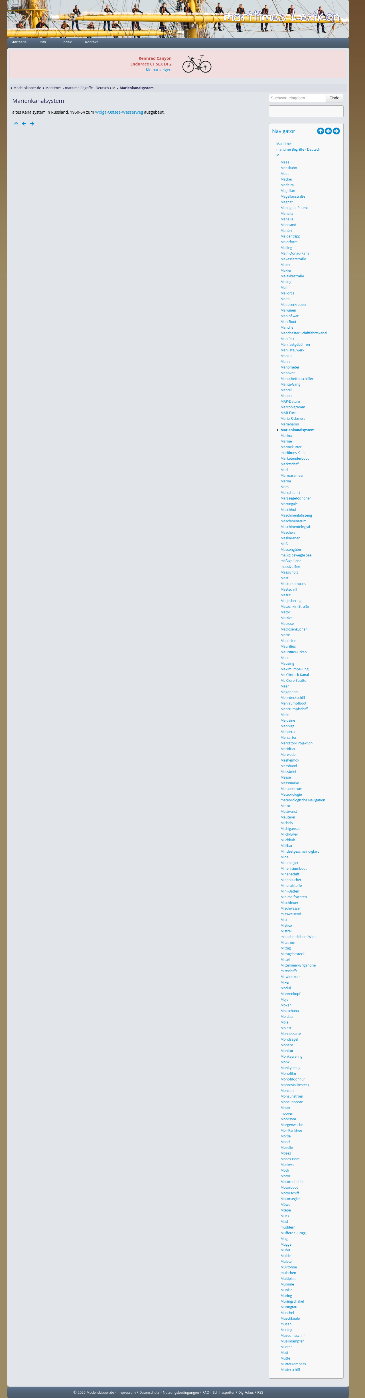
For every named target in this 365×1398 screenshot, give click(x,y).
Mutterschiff (290, 1369)
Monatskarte (291, 1033)
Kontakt (91, 42)
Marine (286, 441)
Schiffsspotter (224, 1392)
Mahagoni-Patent (294, 207)
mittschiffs (289, 971)
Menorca (288, 731)
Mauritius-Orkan (294, 652)
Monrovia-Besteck (295, 1084)
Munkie (287, 1290)
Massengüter (291, 549)
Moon (285, 1107)
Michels (287, 822)
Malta (285, 298)
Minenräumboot (294, 868)
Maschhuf (288, 509)
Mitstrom (288, 942)
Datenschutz (149, 1392)
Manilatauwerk (292, 350)
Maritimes (53, 87)
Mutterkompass (293, 1364)
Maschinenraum (294, 521)
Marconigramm (293, 407)
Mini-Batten (290, 891)
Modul (286, 988)
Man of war (290, 316)
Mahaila (287, 213)
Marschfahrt (290, 492)
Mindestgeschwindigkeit (300, 851)
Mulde (286, 1255)
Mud (284, 1221)
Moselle (287, 1147)
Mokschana (290, 1010)
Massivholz (289, 572)
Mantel (286, 390)
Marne (286, 481)
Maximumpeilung (295, 669)
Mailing (286, 247)
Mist (284, 919)
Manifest (288, 338)
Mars (285, 486)
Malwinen (288, 310)
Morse (286, 1136)
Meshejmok (290, 760)
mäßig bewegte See (296, 555)
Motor (285, 1176)
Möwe (285, 1204)
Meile (285, 714)
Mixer (285, 982)
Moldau (287, 1016)
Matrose (287, 623)
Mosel (285, 1141)
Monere (287, 1045)
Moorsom (288, 1119)
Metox (286, 805)
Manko (286, 355)
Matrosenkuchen (294, 629)
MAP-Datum (290, 401)
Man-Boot (288, 321)
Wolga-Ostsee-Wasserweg (119, 112)
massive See (290, 566)
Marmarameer (292, 475)
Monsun (287, 1090)
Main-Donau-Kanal (295, 253)
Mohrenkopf (290, 993)
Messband (289, 766)
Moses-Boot (290, 1159)
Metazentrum (291, 788)
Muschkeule (290, 1318)
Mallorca (287, 293)
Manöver (288, 373)
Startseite (19, 42)
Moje (285, 999)
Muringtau (289, 1307)
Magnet (287, 202)
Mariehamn (290, 424)
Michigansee (291, 828)
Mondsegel (289, 1039)
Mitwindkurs (290, 976)
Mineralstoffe (291, 885)
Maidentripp (290, 236)
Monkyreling (290, 1067)
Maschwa (288, 532)
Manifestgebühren (295, 344)
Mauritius (288, 646)
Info (43, 42)
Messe (286, 777)
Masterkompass (293, 583)
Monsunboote (292, 1102)
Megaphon (289, 691)
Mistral (286, 931)
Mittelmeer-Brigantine (298, 965)
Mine (285, 857)
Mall (284, 287)
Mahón (286, 230)
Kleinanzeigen (158, 69)
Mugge (286, 1244)
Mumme (287, 1284)
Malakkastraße (292, 276)
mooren (287, 1113)
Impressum (127, 1392)
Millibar (287, 845)
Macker (286, 179)
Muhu (285, 1250)
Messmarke (290, 783)
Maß (284, 543)
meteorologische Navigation (303, 800)
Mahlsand (288, 224)
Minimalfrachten (294, 897)
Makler (286, 270)
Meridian (288, 748)
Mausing (287, 663)
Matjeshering (291, 600)
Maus (285, 657)
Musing (286, 1329)
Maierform (289, 242)
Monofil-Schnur (293, 1079)
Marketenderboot (295, 458)
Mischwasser (291, 908)
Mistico (286, 925)
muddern (288, 1227)
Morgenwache (292, 1124)
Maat (285, 173)
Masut (286, 595)
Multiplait (288, 1278)
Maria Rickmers (293, 418)
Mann (285, 361)
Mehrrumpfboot (294, 703)
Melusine (288, 720)
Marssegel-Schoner (296, 498)
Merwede (288, 754)
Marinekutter (291, 447)
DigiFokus (246, 1392)
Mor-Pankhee (291, 1130)
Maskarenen (290, 538)
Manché (287, 327)
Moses (286, 1153)
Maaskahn (289, 167)
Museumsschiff (293, 1335)
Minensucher (291, 879)
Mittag (286, 948)
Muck (285, 1215)
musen (286, 1324)
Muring (286, 1295)
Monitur (287, 1050)
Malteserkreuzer (294, 304)
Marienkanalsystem (298, 429)
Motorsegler (290, 1198)
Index (67, 42)
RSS (260, 1392)
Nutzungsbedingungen (181, 1392)
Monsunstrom (292, 1096)
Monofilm (288, 1073)
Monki (286, 1062)
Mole (285, 1022)
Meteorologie (291, 794)
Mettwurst (289, 811)
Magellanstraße (293, 196)
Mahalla (287, 219)
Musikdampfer (292, 1341)
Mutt (284, 1352)
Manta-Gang (290, 384)
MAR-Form (289, 412)
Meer (285, 686)
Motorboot (289, 1187)
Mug (284, 1238)
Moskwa (287, 1164)
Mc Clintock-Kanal (295, 674)
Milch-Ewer (289, 834)
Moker (286, 1005)
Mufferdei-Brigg (293, 1233)
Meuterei (288, 817)
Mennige (288, 726)
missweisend (291, 914)
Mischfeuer (289, 902)
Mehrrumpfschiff (294, 709)
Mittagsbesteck (293, 953)
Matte (285, 635)
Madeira (287, 185)
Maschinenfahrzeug (296, 515)
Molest (286, 1028)
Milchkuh (288, 840)
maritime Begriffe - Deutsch (87, 87)
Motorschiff (290, 1193)
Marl (284, 469)
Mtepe (286, 1210)
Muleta (286, 1261)
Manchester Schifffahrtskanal (304, 333)
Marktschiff (290, 464)
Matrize (287, 617)
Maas (285, 162)
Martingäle (289, 504)
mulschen (288, 1272)
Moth (285, 1170)
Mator (285, 612)
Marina (286, 435)
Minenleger (290, 862)
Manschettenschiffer (297, 378)
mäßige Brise (291, 560)
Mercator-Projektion (297, 743)
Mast (284, 578)
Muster (286, 1346)
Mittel (285, 959)
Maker (286, 264)
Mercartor (289, 737)
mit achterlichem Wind (299, 936)
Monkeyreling (291, 1056)
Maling (286, 281)
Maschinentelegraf (295, 526)
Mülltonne (289, 1267)
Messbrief (288, 771)
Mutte (285, 1358)
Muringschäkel (292, 1301)
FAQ (206, 1392)
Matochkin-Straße (295, 606)
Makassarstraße (293, 259)
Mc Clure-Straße (293, 680)
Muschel (287, 1312)
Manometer (290, 367)
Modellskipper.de (27, 87)
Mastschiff (289, 589)
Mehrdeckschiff (293, 697)
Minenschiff (290, 874)
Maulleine (288, 640)
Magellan (288, 190)
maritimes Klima (294, 452)
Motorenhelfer (292, 1181)
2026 (81, 1392)
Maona (286, 395)
